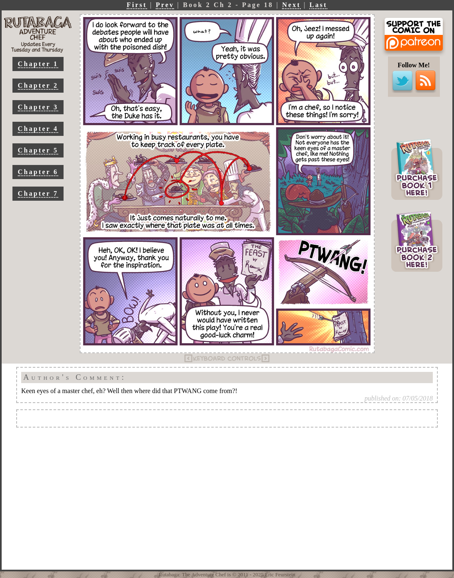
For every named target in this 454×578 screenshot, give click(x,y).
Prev (165, 4)
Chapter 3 (38, 107)
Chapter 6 (38, 171)
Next (291, 4)
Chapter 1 (38, 63)
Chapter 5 (38, 150)
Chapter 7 (38, 193)
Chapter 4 (38, 128)
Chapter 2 (38, 85)
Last (318, 4)
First (137, 4)
